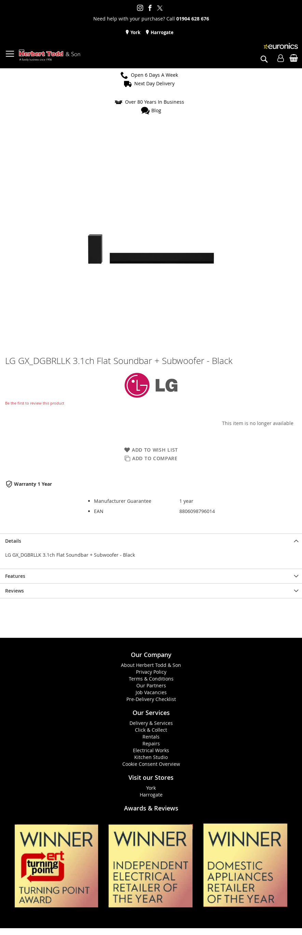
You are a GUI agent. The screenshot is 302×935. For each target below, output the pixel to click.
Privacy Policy (151, 672)
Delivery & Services (151, 723)
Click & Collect (151, 730)
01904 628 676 (192, 18)
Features (15, 576)
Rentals (151, 736)
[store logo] (49, 55)
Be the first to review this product (34, 403)
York (134, 32)
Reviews (14, 590)
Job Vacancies (151, 692)
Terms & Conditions (151, 678)
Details (13, 541)
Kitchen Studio (151, 757)
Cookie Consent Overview (151, 764)
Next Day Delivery (154, 83)
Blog (156, 110)
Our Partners (151, 685)
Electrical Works (151, 750)
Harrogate (162, 32)
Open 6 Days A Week (154, 75)
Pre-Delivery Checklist (151, 699)
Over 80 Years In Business (154, 102)
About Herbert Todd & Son (151, 665)
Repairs (151, 743)
